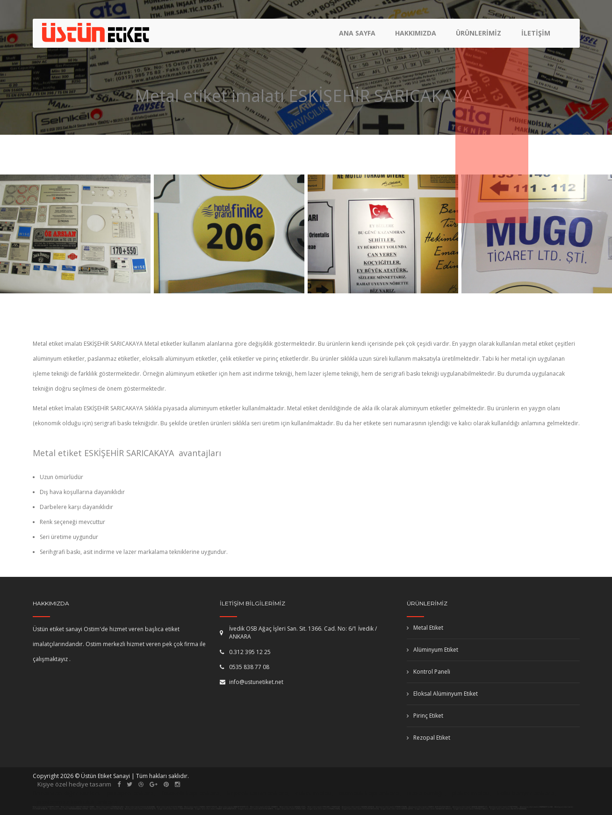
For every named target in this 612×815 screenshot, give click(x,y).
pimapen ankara (130, 793)
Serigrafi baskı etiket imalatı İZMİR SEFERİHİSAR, (176, 809)
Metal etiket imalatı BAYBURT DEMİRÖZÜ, (234, 807)
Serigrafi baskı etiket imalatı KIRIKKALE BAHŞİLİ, (471, 809)
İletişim (535, 35)
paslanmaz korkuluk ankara (77, 802)
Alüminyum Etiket (432, 650)
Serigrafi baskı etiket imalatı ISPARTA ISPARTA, (323, 809)
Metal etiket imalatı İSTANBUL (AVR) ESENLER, (200, 807)
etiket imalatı (313, 793)
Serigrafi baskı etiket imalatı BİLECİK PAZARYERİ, (256, 809)
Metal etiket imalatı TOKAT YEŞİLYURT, (46, 807)
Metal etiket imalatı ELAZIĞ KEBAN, (170, 807)
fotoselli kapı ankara (190, 793)
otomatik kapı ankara (369, 793)
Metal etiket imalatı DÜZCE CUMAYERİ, (264, 807)
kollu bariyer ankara (525, 793)
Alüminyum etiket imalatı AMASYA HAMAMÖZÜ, (470, 807)
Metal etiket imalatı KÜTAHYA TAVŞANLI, (110, 807)
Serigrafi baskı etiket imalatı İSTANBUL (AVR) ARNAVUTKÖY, (216, 809)
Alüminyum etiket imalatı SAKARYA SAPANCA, (358, 807)
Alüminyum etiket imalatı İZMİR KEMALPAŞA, (107, 809)
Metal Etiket (425, 628)
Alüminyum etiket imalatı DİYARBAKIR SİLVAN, (537, 807)
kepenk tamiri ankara (257, 793)
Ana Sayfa (359, 35)
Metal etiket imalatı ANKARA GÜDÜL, (293, 807)
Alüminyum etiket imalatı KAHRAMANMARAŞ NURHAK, (69, 809)
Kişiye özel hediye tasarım (74, 784)
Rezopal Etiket (428, 738)
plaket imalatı (471, 793)
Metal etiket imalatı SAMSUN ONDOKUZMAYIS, (78, 807)
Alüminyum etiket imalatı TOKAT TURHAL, (504, 807)
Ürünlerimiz (479, 35)
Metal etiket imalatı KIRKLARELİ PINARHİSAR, (324, 807)
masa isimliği (425, 793)
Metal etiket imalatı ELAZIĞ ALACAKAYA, (140, 807)
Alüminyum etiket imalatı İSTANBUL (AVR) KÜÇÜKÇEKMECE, (430, 807)
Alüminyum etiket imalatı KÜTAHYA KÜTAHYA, (392, 807)
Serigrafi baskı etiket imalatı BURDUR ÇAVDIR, (397, 809)
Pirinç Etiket (425, 716)
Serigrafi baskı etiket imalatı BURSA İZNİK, (290, 809)
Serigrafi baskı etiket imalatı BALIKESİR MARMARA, (508, 809)
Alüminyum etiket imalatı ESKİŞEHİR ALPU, (141, 809)
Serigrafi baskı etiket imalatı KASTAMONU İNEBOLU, (433, 809)
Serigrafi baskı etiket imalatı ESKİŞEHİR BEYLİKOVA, (360, 809)
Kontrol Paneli (428, 672)
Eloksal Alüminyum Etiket (442, 694)
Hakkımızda (417, 35)
